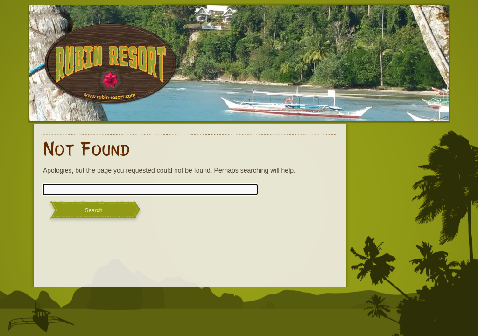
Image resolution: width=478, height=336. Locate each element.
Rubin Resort (110, 70)
